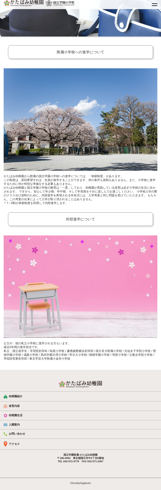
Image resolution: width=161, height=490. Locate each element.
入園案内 (12, 424)
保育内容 (12, 406)
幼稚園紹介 (13, 396)
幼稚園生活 (13, 415)
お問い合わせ (14, 434)
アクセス (12, 444)
